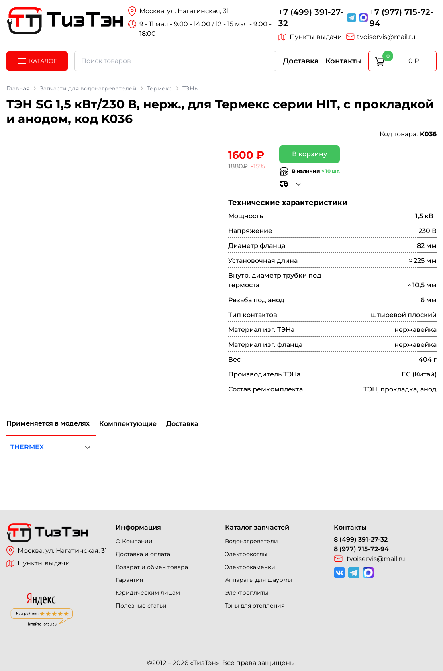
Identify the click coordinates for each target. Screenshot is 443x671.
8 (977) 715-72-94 (361, 549)
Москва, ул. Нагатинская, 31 (56, 551)
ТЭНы (190, 88)
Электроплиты (246, 592)
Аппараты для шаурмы (258, 579)
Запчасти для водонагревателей (88, 88)
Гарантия (129, 579)
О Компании (134, 541)
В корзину (309, 154)
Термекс (159, 88)
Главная (17, 88)
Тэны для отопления (254, 605)
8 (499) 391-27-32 (361, 539)
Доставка (301, 61)
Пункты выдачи (310, 37)
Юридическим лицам (148, 592)
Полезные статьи (141, 605)
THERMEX (27, 447)
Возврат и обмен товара (152, 567)
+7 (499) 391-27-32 (310, 17)
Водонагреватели (251, 541)
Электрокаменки (250, 567)
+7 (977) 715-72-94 (401, 17)
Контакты (343, 61)
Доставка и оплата (143, 554)
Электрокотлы (246, 554)
